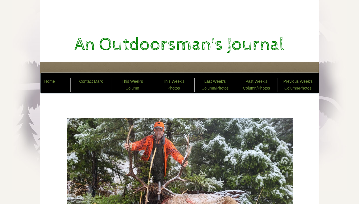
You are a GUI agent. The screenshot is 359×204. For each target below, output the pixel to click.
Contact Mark (91, 81)
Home (49, 81)
